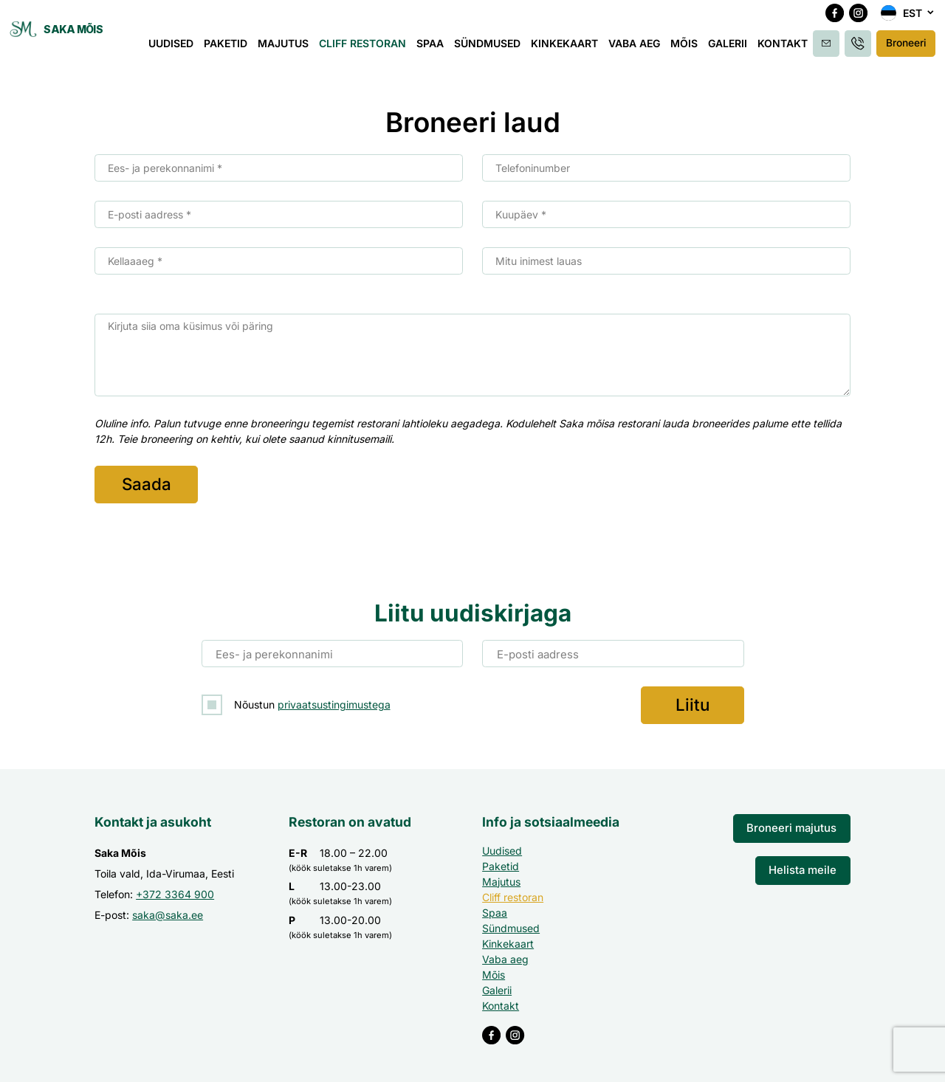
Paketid (233, 50)
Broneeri (906, 49)
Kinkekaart (572, 50)
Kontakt (791, 50)
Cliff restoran (370, 50)
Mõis (692, 50)
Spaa (438, 50)
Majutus (291, 50)
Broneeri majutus (796, 823)
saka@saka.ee (167, 910)
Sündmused (495, 50)
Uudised (179, 50)
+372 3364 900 (175, 889)
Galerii (735, 50)
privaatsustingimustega (334, 701)
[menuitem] (908, 19)
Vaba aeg (642, 50)
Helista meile (805, 863)
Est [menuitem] (912, 19)
